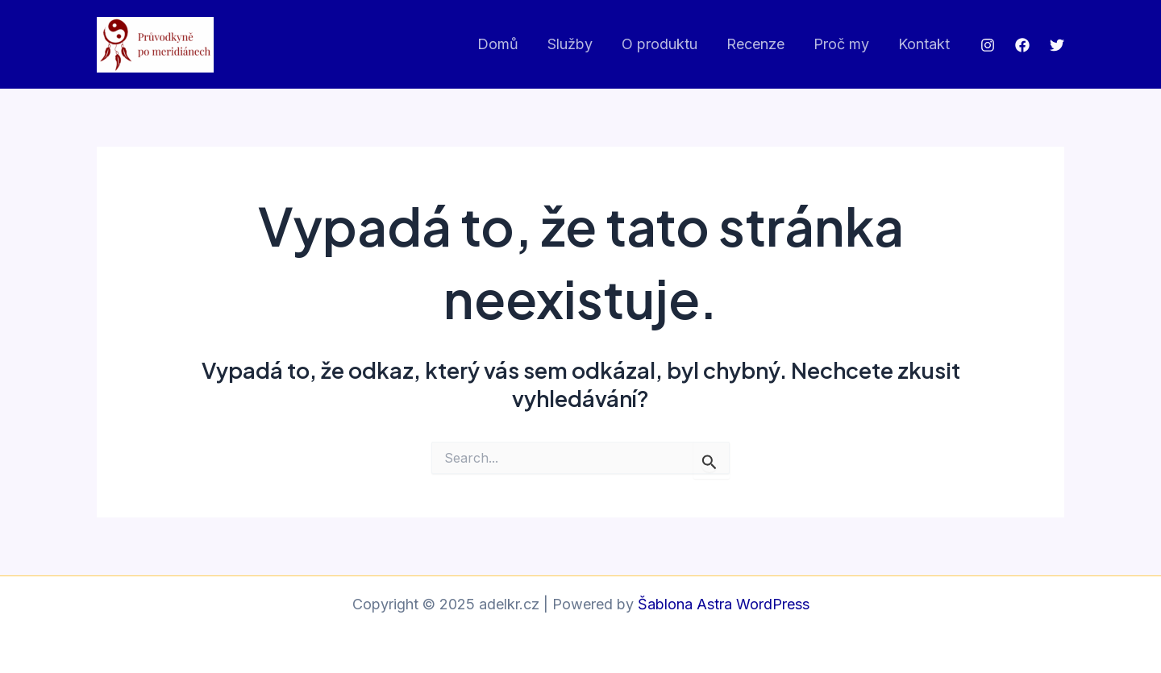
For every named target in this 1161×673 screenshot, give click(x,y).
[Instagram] (987, 45)
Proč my (841, 43)
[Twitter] (1057, 45)
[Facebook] (1022, 45)
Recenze (755, 43)
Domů (497, 43)
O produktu (659, 43)
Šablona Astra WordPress (723, 604)
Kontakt (924, 43)
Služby (570, 43)
